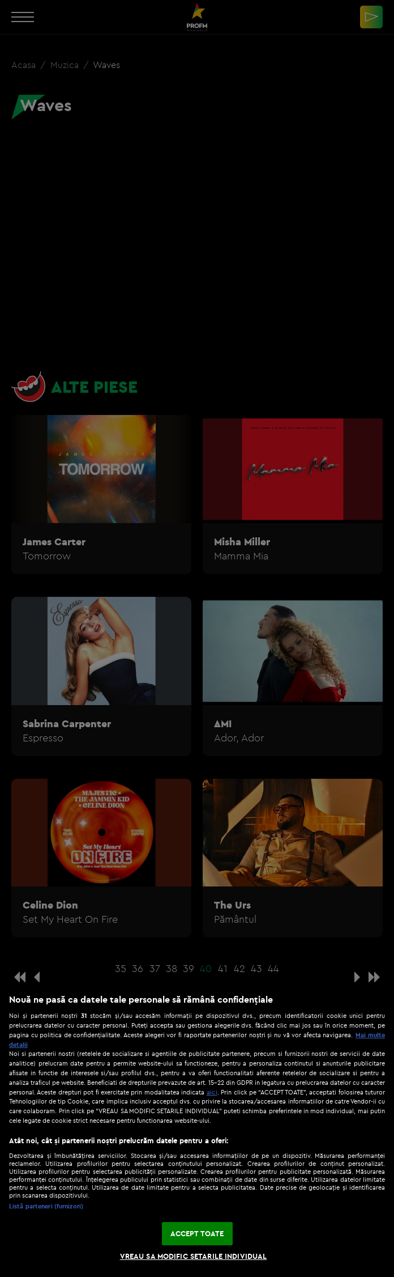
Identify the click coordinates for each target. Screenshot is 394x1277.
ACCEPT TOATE (197, 1233)
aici (212, 1092)
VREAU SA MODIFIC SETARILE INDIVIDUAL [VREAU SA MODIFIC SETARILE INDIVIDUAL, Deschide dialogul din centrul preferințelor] (193, 1256)
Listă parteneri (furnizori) (46, 1206)
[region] (197, 1129)
